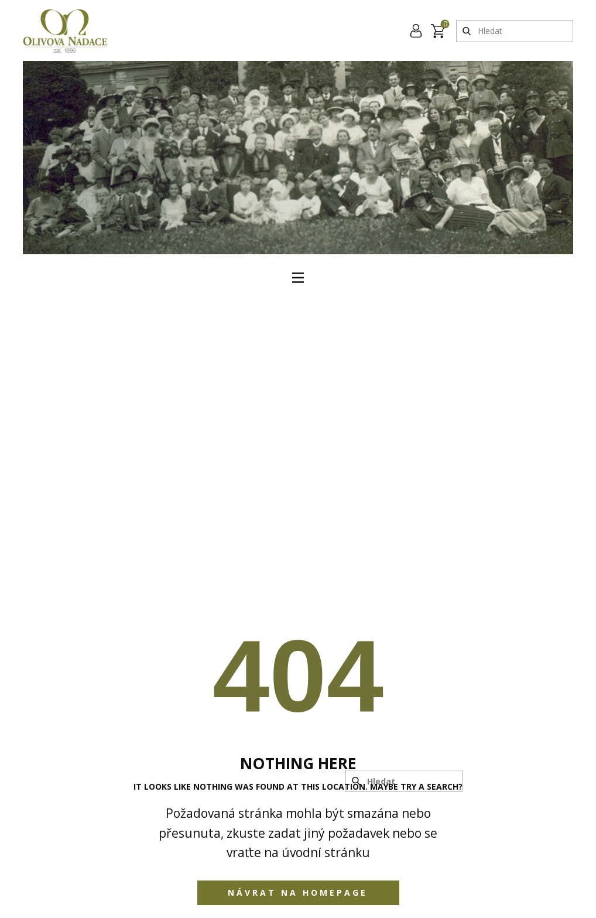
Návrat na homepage (298, 892)
